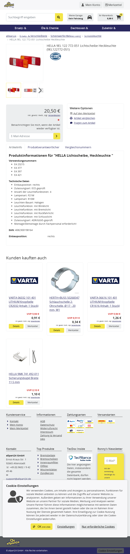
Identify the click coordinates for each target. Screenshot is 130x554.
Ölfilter (44, 466)
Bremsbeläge (47, 455)
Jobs (42, 439)
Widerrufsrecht (49, 428)
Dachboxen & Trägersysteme (79, 28)
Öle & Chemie (50, 28)
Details (16, 326)
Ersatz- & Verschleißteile (20, 28)
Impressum (46, 431)
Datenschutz (47, 424)
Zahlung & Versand (51, 435)
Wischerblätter (48, 469)
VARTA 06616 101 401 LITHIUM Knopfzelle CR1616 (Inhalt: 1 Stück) (105, 302)
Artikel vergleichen (82, 118)
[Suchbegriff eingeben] (30, 17)
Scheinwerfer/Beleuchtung (66, 36)
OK (41, 526)
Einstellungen (66, 526)
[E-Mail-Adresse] (56, 136)
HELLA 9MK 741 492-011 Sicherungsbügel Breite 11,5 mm (24, 378)
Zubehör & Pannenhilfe (108, 28)
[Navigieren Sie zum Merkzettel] (113, 5)
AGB (42, 421)
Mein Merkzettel (19, 428)
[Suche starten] (59, 17)
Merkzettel (33, 326)
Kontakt (14, 421)
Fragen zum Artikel (82, 122)
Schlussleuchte (92, 36)
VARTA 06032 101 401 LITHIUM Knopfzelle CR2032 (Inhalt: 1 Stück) (23, 302)
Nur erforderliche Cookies (98, 526)
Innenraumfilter (49, 462)
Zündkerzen (47, 473)
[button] (39, 90)
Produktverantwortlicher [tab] (43, 147)
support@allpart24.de (18, 478)
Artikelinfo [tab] (15, 147)
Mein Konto (16, 424)
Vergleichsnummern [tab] (78, 147)
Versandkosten (54, 115)
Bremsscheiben (49, 459)
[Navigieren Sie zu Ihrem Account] (90, 5)
